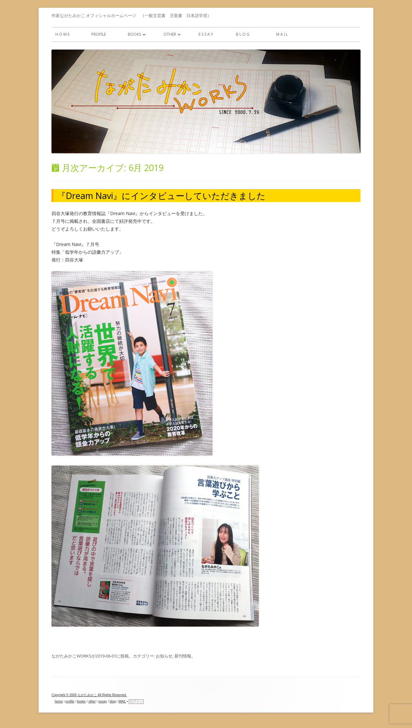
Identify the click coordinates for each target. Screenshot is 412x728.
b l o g (242, 34)
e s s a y (206, 34)
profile (99, 34)
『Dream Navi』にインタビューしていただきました (161, 196)
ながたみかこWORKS (71, 656)
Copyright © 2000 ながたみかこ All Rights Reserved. (89, 695)
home (59, 701)
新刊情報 (182, 656)
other (168, 34)
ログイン (136, 701)
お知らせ (164, 656)
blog (113, 701)
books (132, 34)
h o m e (62, 34)
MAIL (122, 701)
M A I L (281, 34)
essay (102, 701)
